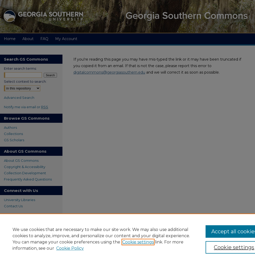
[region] (127, 239)
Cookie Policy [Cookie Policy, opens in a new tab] (70, 248)
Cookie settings (138, 242)
